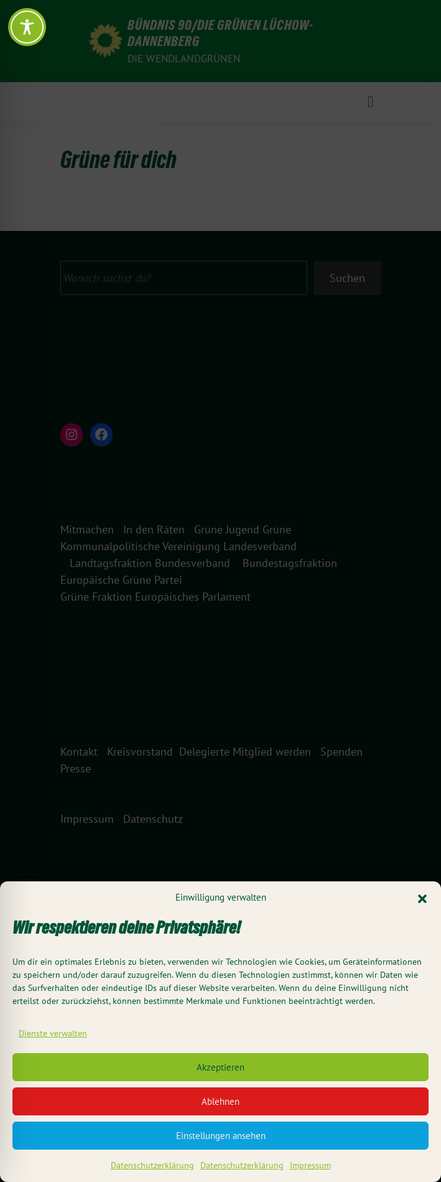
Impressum (310, 1168)
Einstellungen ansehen (221, 1139)
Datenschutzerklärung (152, 1168)
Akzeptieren (220, 1070)
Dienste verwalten (53, 1036)
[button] (422, 901)
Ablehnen (220, 1104)
